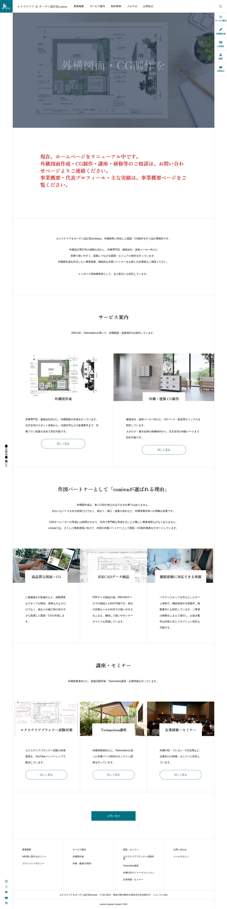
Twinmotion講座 (131, 866)
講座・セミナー (131, 849)
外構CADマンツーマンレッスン (138, 872)
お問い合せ (113, 816)
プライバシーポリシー (33, 863)
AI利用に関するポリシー (34, 856)
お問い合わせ (180, 849)
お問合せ (148, 6)
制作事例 (116, 6)
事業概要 (79, 6)
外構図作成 (78, 856)
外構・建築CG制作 (82, 863)
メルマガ (132, 6)
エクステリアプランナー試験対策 (138, 857)
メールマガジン (181, 856)
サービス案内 (97, 6)
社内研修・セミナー (133, 879)
